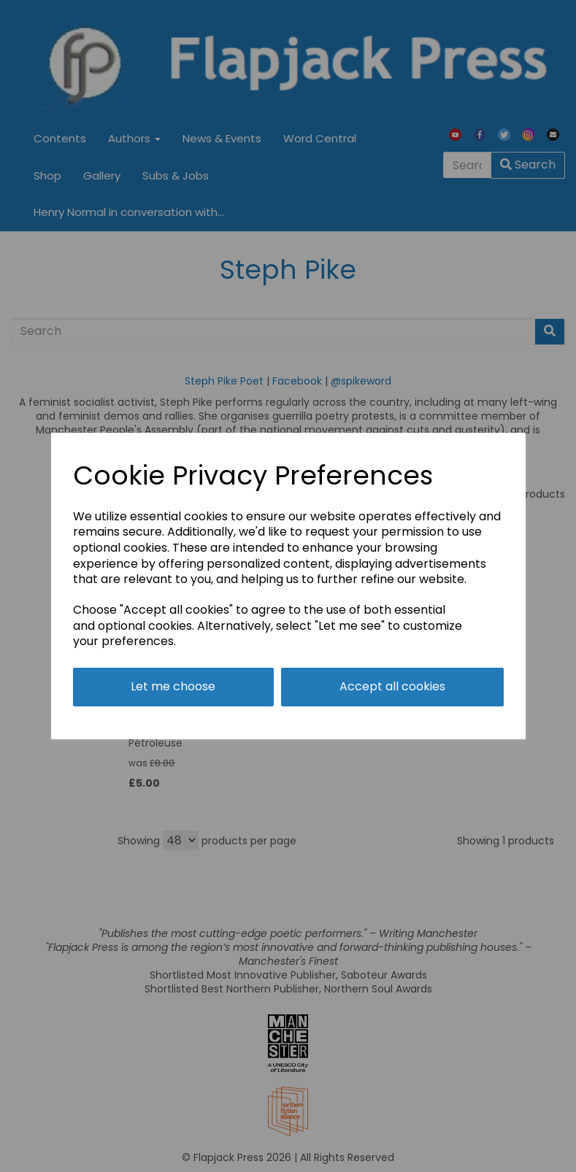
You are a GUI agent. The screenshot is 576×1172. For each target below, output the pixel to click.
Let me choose (173, 686)
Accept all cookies (392, 686)
